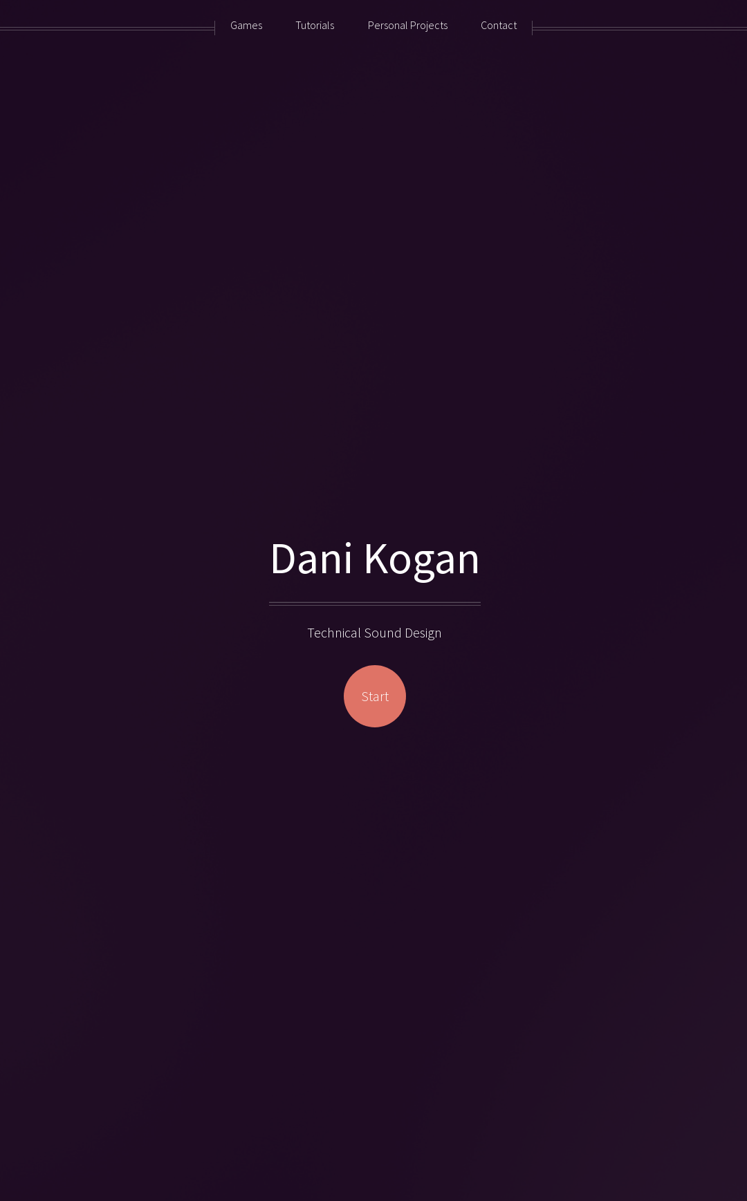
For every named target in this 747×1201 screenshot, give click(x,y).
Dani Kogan (375, 557)
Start (375, 696)
